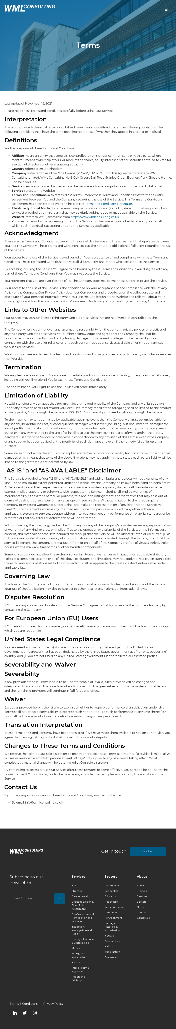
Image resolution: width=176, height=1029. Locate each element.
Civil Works (111, 957)
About (142, 876)
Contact (148, 851)
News (140, 907)
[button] (166, 9)
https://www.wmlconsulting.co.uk (95, 217)
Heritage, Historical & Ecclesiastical (83, 941)
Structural (77, 890)
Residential (111, 890)
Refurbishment (113, 917)
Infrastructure (112, 951)
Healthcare (111, 901)
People (141, 912)
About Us (142, 885)
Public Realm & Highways (80, 969)
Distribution (111, 912)
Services (78, 876)
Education (111, 896)
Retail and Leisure (115, 907)
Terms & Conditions (23, 1003)
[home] (29, 8)
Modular (76, 948)
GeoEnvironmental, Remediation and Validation (83, 918)
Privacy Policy (53, 1003)
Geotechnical (80, 896)
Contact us (143, 917)
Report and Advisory (78, 978)
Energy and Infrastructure (79, 955)
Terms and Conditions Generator (108, 204)
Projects (142, 890)
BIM (74, 885)
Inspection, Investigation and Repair (82, 930)
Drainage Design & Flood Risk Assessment (83, 905)
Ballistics (77, 962)
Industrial (110, 935)
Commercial (112, 885)
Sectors (111, 876)
